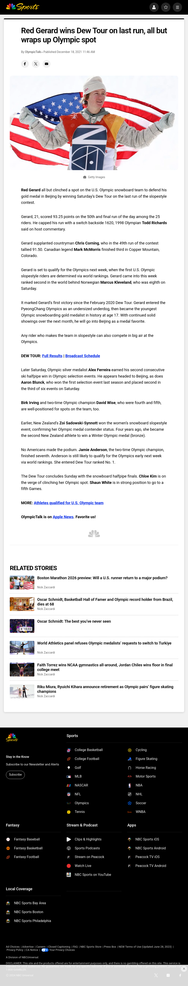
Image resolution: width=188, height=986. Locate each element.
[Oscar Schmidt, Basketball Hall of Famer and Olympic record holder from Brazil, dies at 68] (22, 604)
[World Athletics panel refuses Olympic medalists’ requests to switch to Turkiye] (22, 648)
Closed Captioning (59, 946)
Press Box (110, 946)
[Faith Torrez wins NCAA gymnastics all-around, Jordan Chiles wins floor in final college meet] (22, 669)
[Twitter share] (36, 64)
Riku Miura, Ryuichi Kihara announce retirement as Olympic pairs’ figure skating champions (105, 689)
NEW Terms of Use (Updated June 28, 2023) (145, 946)
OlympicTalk (33, 52)
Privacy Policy (15, 949)
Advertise (28, 946)
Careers (41, 946)
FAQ (75, 946)
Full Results (52, 356)
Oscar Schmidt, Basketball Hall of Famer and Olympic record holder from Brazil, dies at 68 (105, 602)
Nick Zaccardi (46, 587)
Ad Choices (13, 946)
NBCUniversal (30, 957)
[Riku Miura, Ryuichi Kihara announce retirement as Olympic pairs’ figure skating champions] (22, 691)
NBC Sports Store (90, 946)
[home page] (22, 7)
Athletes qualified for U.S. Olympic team (68, 503)
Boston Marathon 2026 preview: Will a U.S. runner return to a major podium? (102, 578)
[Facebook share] (25, 64)
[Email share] (47, 64)
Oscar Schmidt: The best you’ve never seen (74, 621)
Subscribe (15, 774)
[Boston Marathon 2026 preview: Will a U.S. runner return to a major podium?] (22, 582)
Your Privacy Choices (62, 949)
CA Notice (32, 949)
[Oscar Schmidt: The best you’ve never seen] (22, 626)
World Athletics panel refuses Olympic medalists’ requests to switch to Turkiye (104, 643)
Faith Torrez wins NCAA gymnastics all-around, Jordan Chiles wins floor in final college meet (105, 667)
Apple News (63, 517)
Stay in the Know (17, 757)
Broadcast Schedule (82, 356)
